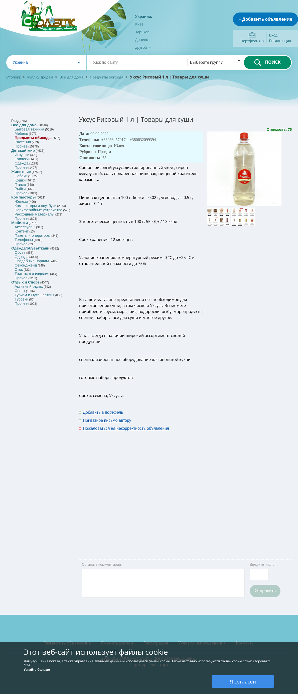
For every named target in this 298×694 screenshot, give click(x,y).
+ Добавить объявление (265, 19)
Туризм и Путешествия (34, 295)
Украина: (143, 16)
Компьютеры (23, 197)
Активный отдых (29, 286)
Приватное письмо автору (107, 420)
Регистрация (280, 40)
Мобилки (19, 222)
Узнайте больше (37, 670)
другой (143, 47)
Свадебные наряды (32, 261)
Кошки (20, 180)
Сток (19, 269)
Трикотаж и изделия (32, 274)
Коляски (22, 159)
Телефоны (24, 240)
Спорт (20, 290)
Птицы (20, 184)
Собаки (21, 176)
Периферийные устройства (38, 210)
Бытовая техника (29, 129)
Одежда (21, 163)
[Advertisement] (222, 483)
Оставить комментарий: (102, 564)
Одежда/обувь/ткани (30, 248)
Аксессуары (25, 227)
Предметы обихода (106, 77)
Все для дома (72, 77)
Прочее (21, 146)
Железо (21, 201)
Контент (22, 231)
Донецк (141, 39)
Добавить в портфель (103, 412)
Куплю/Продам (40, 77)
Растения (23, 142)
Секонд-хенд (26, 265)
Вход (273, 35)
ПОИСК (267, 62)
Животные (21, 172)
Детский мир (23, 150)
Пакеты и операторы (32, 235)
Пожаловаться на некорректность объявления (126, 428)
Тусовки (21, 299)
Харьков (142, 32)
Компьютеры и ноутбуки (35, 206)
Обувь (20, 252)
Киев (139, 24)
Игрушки (22, 154)
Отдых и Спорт (25, 282)
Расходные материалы (34, 214)
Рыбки (20, 188)
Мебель (21, 133)
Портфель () (252, 41)
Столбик (13, 77)
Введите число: (262, 564)
